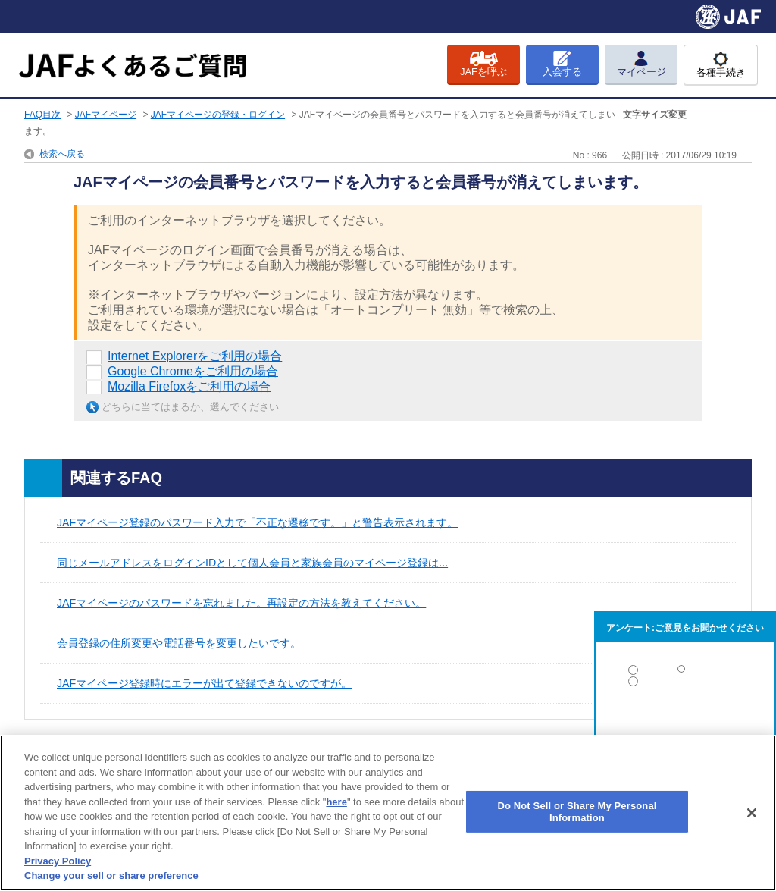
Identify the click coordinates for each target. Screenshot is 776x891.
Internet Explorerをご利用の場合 (195, 356)
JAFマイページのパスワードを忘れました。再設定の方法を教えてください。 (241, 603)
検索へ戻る (62, 154)
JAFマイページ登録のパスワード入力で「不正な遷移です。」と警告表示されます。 (257, 522)
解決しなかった (685, 723)
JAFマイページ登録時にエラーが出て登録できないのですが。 (204, 683)
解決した (685, 673)
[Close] (751, 813)
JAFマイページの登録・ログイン (218, 114)
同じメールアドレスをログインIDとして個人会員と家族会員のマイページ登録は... (252, 563)
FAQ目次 (42, 114)
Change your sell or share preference (111, 875)
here (336, 802)
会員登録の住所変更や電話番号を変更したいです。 (179, 643)
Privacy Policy (57, 861)
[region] (388, 813)
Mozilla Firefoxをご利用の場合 (189, 386)
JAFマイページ (105, 114)
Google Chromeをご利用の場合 (193, 371)
